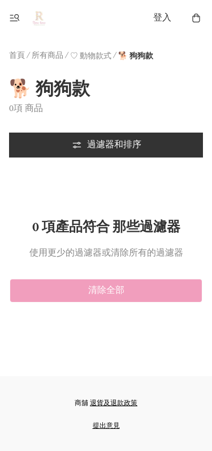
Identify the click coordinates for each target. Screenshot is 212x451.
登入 (162, 18)
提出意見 (106, 426)
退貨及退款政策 (113, 403)
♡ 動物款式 (90, 56)
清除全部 (106, 290)
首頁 (17, 55)
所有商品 (47, 55)
